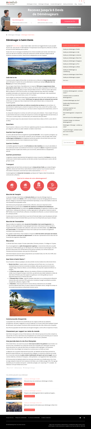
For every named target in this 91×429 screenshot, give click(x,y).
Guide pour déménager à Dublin (32, 379)
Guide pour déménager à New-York (33, 402)
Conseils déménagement (56, 4)
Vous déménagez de (17, 20)
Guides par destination (68, 4)
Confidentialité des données (74, 27)
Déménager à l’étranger (43, 4)
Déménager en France (32, 4)
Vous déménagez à (43, 20)
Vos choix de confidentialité (34, 417)
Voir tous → (66, 80)
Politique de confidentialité (20, 417)
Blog (76, 4)
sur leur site (43, 170)
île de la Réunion (17, 46)
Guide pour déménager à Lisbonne (32, 390)
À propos (80, 4)
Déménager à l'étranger (14, 35)
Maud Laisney (19, 367)
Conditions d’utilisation (46, 417)
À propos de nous (10, 417)
